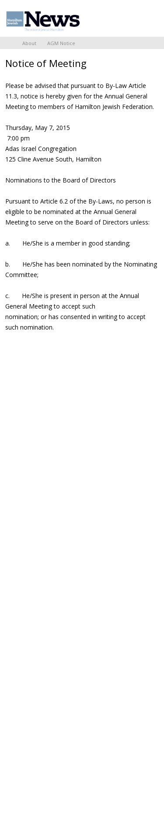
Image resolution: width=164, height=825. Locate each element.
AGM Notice (61, 43)
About (29, 43)
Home (8, 43)
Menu (149, 18)
